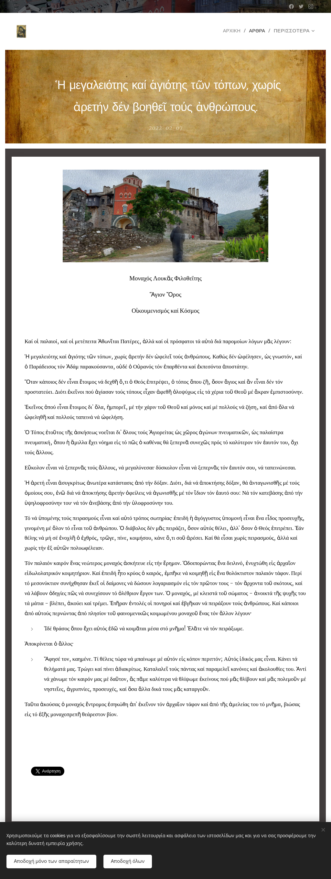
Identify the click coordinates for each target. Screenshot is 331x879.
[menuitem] (231, 31)
